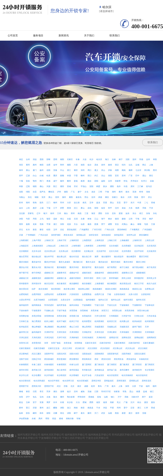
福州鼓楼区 (90, 300)
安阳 (91, 186)
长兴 (28, 229)
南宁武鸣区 (36, 273)
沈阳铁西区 (99, 354)
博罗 (48, 402)
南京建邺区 (74, 283)
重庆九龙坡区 (64, 262)
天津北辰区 (24, 337)
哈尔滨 (99, 159)
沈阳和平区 (49, 354)
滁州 (64, 197)
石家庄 (70, 159)
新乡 (105, 186)
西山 (112, 202)
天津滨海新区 (87, 337)
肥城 (84, 402)
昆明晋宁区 (24, 386)
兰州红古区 (139, 316)
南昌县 (90, 408)
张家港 (117, 391)
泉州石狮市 (124, 370)
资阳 (110, 175)
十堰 (21, 181)
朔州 (28, 202)
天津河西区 (74, 332)
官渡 (105, 202)
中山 (62, 170)
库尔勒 (147, 170)
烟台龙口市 (87, 256)
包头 (35, 397)
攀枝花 (51, 192)
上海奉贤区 (88, 246)
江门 (48, 202)
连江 (48, 408)
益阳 (103, 181)
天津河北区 (99, 332)
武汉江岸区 (67, 348)
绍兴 (124, 165)
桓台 (139, 402)
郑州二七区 (101, 278)
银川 (45, 213)
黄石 (151, 175)
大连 (84, 159)
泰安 (28, 391)
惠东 (153, 402)
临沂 (69, 391)
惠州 (35, 165)
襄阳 (71, 197)
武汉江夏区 (36, 354)
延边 (21, 402)
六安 (76, 165)
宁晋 (76, 175)
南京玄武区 (49, 283)
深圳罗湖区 (56, 235)
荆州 (62, 165)
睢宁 (76, 413)
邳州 (119, 408)
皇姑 (124, 208)
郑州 (73, 213)
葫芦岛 (42, 192)
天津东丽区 (124, 332)
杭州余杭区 (137, 321)
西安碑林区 (122, 229)
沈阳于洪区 (24, 359)
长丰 (55, 402)
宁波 (141, 386)
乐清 (76, 219)
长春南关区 (144, 359)
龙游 (69, 224)
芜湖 (134, 192)
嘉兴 (113, 386)
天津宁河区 (61, 337)
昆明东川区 (36, 386)
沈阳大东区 (74, 354)
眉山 (144, 175)
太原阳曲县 (78, 300)
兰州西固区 (114, 316)
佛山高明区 (87, 327)
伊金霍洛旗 (24, 418)
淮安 (21, 165)
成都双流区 (36, 278)
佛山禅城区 (36, 327)
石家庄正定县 (54, 348)
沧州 (93, 197)
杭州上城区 (49, 321)
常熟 (124, 391)
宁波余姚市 (24, 310)
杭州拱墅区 (87, 321)
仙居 (83, 224)
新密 (124, 413)
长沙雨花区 (61, 375)
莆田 (62, 186)
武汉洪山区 (130, 348)
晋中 (143, 197)
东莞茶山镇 (117, 310)
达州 (148, 159)
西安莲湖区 (61, 359)
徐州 (52, 213)
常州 (62, 202)
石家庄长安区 (90, 343)
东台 (134, 213)
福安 (98, 402)
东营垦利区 (36, 343)
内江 (96, 175)
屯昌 (146, 224)
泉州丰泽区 (24, 370)
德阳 (66, 192)
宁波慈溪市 (36, 310)
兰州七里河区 (100, 316)
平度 (112, 408)
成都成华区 (99, 273)
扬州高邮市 (36, 332)
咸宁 (55, 181)
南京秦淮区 (61, 283)
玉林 (28, 402)
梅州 (55, 202)
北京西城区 (126, 246)
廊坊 (107, 197)
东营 (46, 343)
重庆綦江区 (78, 262)
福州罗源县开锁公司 (146, 434)
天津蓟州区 (101, 337)
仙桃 (110, 413)
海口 (107, 159)
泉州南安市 (137, 370)
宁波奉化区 (149, 305)
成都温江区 (24, 278)
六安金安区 (99, 375)
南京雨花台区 (125, 283)
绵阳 (28, 192)
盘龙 (98, 202)
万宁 (119, 397)
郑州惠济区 (139, 278)
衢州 (121, 192)
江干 (55, 208)
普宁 (126, 408)
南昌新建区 (97, 289)
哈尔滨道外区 (142, 375)
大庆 (69, 202)
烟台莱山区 (61, 256)
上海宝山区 (149, 240)
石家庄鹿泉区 (25, 348)
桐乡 (110, 219)
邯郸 (48, 159)
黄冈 (28, 165)
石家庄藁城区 (148, 343)
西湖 (69, 208)
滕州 (89, 413)
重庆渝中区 (36, 262)
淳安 (144, 219)
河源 (48, 186)
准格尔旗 (70, 418)
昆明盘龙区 (109, 381)
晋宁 (126, 202)
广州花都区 (147, 229)
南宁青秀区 (112, 267)
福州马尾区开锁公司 (29, 434)
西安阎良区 (87, 359)
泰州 (21, 170)
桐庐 (151, 219)
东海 (148, 213)
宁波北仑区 (112, 305)
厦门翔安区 (149, 364)
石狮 (55, 413)
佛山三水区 (74, 327)
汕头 (130, 165)
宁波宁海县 (61, 310)
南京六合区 (151, 283)
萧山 (83, 208)
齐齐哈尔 (134, 181)
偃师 (130, 170)
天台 (76, 224)
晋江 (28, 408)
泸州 (59, 192)
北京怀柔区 (126, 251)
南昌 (80, 213)
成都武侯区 (87, 273)
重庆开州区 (74, 267)
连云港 (77, 202)
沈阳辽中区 (36, 359)
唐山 (28, 170)
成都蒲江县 (61, 278)
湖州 (114, 192)
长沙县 (70, 402)
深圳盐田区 (119, 235)
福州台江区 (103, 300)
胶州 (21, 408)
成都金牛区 (74, 273)
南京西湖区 (56, 289)
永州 (110, 181)
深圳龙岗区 (106, 235)
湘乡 (89, 181)
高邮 (112, 402)
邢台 (86, 197)
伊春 (110, 170)
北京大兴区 (114, 251)
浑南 (144, 208)
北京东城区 (114, 246)
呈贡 (119, 202)
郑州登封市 (36, 283)
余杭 (89, 208)
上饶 (151, 165)
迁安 (132, 408)
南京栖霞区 (112, 283)
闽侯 (76, 408)
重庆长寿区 (128, 262)
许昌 (126, 186)
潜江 (139, 408)
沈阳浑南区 (126, 354)
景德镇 (91, 397)
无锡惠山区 (112, 327)
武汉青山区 (117, 348)
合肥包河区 (49, 294)
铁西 (137, 208)
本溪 (69, 175)
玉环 (55, 229)
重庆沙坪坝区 (50, 262)
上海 (120, 386)
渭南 (126, 397)
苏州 (124, 175)
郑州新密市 (24, 283)
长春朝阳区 (24, 364)
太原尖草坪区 (25, 300)
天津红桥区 (112, 332)
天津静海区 (74, 337)
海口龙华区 (61, 370)
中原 (139, 202)
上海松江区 (63, 246)
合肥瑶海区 (24, 294)
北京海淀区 (139, 246)
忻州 (21, 202)
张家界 (118, 181)
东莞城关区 (87, 316)
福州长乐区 (141, 300)
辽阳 (28, 186)
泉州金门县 (112, 370)
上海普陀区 (87, 240)
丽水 (127, 192)
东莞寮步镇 (24, 316)
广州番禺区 (134, 229)
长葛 (62, 402)
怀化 (126, 181)
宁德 (107, 192)
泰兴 (83, 413)
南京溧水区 (24, 289)
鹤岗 (124, 170)
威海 (83, 391)
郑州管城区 (114, 278)
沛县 (105, 408)
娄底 (76, 181)
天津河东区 (61, 332)
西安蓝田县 (131, 359)
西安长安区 (106, 359)
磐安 (41, 229)
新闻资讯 (64, 35)
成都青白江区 (127, 273)
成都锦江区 (49, 273)
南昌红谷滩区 (111, 289)
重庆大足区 (90, 262)
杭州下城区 (61, 321)
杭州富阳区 (149, 321)
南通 (138, 391)
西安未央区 (68, 235)
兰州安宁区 (126, 316)
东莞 (21, 397)
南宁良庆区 (151, 267)
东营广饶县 (56, 343)
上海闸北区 (99, 240)
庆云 (150, 197)
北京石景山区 (50, 251)
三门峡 (140, 186)
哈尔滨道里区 (113, 375)
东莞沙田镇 (36, 316)
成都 (86, 386)
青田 (21, 224)
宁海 (137, 219)
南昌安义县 (137, 289)
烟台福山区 (36, 256)
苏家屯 (31, 213)
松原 (48, 175)
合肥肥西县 (87, 294)
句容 (28, 219)
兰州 (59, 213)
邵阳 (96, 181)
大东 (130, 208)
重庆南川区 (49, 267)
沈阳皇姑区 (87, 354)
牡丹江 (144, 181)
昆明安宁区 (49, 386)
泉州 (103, 165)
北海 (48, 397)
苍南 (41, 224)
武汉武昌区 (105, 348)
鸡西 (117, 170)
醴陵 (55, 408)
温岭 (55, 219)
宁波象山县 (49, 310)
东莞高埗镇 (129, 310)
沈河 (117, 208)
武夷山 (125, 224)
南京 (79, 386)
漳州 (83, 170)
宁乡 (98, 408)
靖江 (141, 213)
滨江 (76, 208)
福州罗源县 (61, 305)
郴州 (69, 181)
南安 (83, 408)
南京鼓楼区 (87, 283)
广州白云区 (109, 229)
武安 (103, 413)
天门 (96, 413)
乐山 (103, 175)
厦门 (35, 170)
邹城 (78, 418)
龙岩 (93, 192)
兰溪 (153, 224)
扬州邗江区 (24, 332)
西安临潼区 (72, 229)
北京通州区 (76, 251)
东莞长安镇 (61, 316)
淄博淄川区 (114, 337)
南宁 (121, 159)
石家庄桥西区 (119, 343)
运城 (137, 165)
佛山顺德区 (49, 327)
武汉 (59, 386)
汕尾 (106, 397)
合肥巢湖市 (61, 294)
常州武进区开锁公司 (123, 434)
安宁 (35, 402)
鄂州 (35, 181)
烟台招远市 (119, 256)
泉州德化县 (99, 370)
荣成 (153, 408)
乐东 (107, 213)
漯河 (132, 186)
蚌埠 (141, 192)
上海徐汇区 (49, 240)
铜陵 (37, 197)
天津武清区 (36, 337)
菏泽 (48, 391)
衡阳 (41, 165)
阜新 (21, 186)
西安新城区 (49, 359)
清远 (35, 159)
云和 (130, 219)
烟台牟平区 (49, 256)
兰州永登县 (151, 316)
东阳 (62, 224)
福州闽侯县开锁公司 (99, 434)
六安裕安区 (74, 294)
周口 (89, 170)
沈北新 (22, 213)
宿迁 (117, 165)
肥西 (91, 402)
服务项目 (38, 35)
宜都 (144, 413)
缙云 (62, 219)
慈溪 (96, 224)
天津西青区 (137, 332)
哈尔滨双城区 (83, 381)
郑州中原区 (88, 278)
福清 (105, 402)
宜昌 (28, 181)
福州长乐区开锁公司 (52, 434)
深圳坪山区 (131, 235)
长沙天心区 (24, 375)
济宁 (28, 397)
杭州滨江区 (112, 321)
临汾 (89, 165)
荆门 (41, 181)
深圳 (127, 386)
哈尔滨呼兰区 (68, 381)
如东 (127, 213)
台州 (28, 159)
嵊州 (35, 413)
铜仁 (113, 397)
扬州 (41, 170)
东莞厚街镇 (49, 316)
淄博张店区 (126, 337)
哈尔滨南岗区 (127, 375)
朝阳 (35, 186)
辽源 (28, 175)
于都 (109, 294)
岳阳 (48, 170)
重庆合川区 (24, 267)
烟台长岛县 (74, 256)
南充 (84, 202)
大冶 (78, 402)
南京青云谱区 (69, 289)
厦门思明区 (87, 364)
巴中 (137, 175)
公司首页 (13, 35)
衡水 (122, 197)
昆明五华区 (96, 381)
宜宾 (117, 175)
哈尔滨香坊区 (25, 381)
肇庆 (76, 170)
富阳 (96, 208)
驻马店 (149, 186)
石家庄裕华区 (105, 343)
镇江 (152, 391)
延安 (151, 397)
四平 (21, 175)
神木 (41, 413)
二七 (146, 202)
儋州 (62, 397)
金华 (55, 165)
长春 (78, 159)
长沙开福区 (49, 375)
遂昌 (89, 224)
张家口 (115, 197)
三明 (100, 192)
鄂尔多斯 (71, 397)
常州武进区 (49, 305)
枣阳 (47, 418)
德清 (117, 219)
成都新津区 (49, 278)
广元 (73, 192)
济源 (35, 408)
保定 (21, 159)
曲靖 (110, 165)
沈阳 (127, 159)
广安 (130, 175)
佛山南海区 (61, 327)
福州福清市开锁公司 (76, 434)
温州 (134, 159)
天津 (147, 327)
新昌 (35, 229)
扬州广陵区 (137, 327)
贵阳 (41, 159)
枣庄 (41, 391)
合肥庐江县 (99, 294)
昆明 (55, 159)
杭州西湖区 (99, 321)
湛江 (69, 170)
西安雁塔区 (74, 359)
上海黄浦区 (24, 240)
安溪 (41, 402)
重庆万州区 (144, 256)
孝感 (48, 181)
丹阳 (35, 219)
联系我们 (115, 35)
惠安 (146, 402)
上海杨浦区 (124, 240)
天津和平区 (49, 332)
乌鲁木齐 (135, 397)
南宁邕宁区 (24, 273)
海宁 (103, 219)
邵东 (28, 413)
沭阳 (69, 413)
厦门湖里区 (112, 364)
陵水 (55, 397)
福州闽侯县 (36, 305)
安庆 (43, 197)
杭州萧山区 (124, 321)
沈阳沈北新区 (140, 354)
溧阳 (100, 213)
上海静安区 (74, 240)
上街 (28, 208)
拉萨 (33, 289)
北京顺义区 (88, 251)
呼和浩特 (81, 397)
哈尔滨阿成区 (39, 381)
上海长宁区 (61, 240)
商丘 (144, 165)
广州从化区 (43, 235)
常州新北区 (87, 370)
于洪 (151, 208)
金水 (21, 208)
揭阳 (69, 165)
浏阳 (62, 408)
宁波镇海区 (124, 305)
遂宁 (80, 192)
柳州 (83, 175)
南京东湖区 (43, 289)
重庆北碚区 (99, 267)
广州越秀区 (84, 229)
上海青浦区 (76, 246)
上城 (41, 208)
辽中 (38, 213)
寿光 (62, 413)
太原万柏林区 (39, 300)
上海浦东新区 (37, 246)
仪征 (62, 229)
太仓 (86, 192)
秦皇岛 (79, 197)
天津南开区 (87, 332)
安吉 (117, 224)
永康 (83, 219)
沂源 (21, 235)
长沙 (91, 159)
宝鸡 (41, 397)
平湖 (48, 224)
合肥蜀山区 (149, 289)
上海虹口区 (112, 240)
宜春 (55, 170)
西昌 (117, 413)
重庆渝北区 (103, 262)
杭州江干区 (74, 321)
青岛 (100, 386)
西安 (96, 359)
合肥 (48, 165)
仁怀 (146, 408)
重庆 (55, 175)
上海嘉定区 (24, 246)
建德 (124, 219)
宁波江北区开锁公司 (73, 438)
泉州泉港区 (49, 370)
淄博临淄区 (139, 337)
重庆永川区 (36, 267)
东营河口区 (24, 343)
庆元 (21, 229)
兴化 (155, 213)
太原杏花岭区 (119, 294)
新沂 (130, 413)
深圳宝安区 (93, 235)
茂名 (96, 165)
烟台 (66, 213)
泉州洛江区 (36, 370)
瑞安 (48, 219)
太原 (134, 386)
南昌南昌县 (124, 289)
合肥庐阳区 (36, 294)
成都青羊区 (61, 273)
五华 (91, 202)
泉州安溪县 (74, 370)
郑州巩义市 (151, 278)
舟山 (103, 170)
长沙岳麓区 (36, 375)
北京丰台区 (36, 251)
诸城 (61, 418)
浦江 (55, 224)
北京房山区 (63, 251)
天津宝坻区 (49, 337)
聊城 (21, 391)
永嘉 (69, 219)
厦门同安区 (137, 364)
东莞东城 (94, 310)
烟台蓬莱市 (106, 256)
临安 (103, 208)
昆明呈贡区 (146, 381)
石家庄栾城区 (39, 348)
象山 (132, 224)
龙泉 (35, 224)
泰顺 (139, 224)
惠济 (35, 208)
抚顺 (62, 175)
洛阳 (83, 165)
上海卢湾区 (36, 240)
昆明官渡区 (121, 381)
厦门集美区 (124, 364)
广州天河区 (97, 229)
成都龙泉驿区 (113, 273)
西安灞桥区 (144, 235)
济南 (65, 386)
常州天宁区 (106, 391)
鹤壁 (98, 186)
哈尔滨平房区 (54, 381)
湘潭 (96, 256)
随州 (62, 181)
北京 (72, 386)
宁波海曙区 (87, 305)
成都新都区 (141, 273)
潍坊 (55, 391)
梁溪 (121, 213)
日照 (35, 391)
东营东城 (67, 343)
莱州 (41, 408)
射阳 (48, 413)
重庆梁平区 (87, 267)
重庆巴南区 (115, 262)
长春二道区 (36, 364)
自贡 (35, 192)
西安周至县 (119, 359)
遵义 (96, 170)
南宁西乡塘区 (138, 267)
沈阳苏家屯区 (113, 354)
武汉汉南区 (143, 348)
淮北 (30, 197)
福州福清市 (24, 305)
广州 (107, 386)
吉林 (114, 159)
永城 (33, 418)
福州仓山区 (115, 300)
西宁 (144, 397)
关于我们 (89, 35)
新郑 (137, 413)
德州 (154, 386)
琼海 (99, 397)
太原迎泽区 (146, 294)
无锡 (89, 391)
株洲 (83, 181)
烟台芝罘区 (24, 256)
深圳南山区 (81, 235)
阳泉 (136, 197)
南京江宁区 (139, 283)
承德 (100, 197)
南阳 (62, 159)
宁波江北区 (99, 305)
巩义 (119, 402)
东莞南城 (84, 310)
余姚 (152, 181)
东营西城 (78, 343)
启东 (114, 213)
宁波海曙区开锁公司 (50, 438)
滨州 (76, 391)
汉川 (132, 402)
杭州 (93, 386)
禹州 (40, 418)
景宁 (103, 224)
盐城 (145, 391)
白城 (41, 175)
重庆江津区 (141, 262)
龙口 (69, 408)
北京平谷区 (139, 251)
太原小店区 (133, 294)
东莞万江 (105, 310)
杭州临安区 (24, 327)
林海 (89, 219)
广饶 (126, 402)
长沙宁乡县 (87, 375)
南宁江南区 (124, 267)
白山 (35, 175)
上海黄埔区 (99, 283)
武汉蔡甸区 (24, 354)
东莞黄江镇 (74, 316)
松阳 (48, 229)
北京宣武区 (151, 246)
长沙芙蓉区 (149, 370)
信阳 (21, 192)
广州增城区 (30, 235)
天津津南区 (149, 332)
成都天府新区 (75, 278)
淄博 (62, 391)
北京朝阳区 (24, 251)
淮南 (148, 192)
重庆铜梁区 (61, 267)
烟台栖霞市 (131, 256)
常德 (141, 159)
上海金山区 (51, 246)
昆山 (131, 391)
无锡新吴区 (124, 327)
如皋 (21, 413)
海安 (93, 213)
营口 (89, 175)
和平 (110, 208)
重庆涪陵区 (24, 262)
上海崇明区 (101, 246)
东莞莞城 (73, 310)
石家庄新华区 (134, 343)
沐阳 (21, 219)
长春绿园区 (49, 364)
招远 (54, 418)
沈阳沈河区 (61, 354)
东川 (132, 202)
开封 (76, 186)
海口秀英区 (36, 321)
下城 (48, 208)
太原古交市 (65, 300)
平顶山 (83, 186)
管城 (153, 202)
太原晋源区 (53, 300)
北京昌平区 (101, 251)
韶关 (41, 202)
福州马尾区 (128, 300)
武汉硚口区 (80, 348)
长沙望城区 (74, 375)
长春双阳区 (61, 364)
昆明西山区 (134, 381)
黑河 (155, 170)
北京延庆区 (151, 251)
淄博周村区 (151, 337)
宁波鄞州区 (137, 305)
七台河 (138, 170)
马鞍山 (22, 197)
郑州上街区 (126, 278)
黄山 (50, 197)
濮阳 (112, 186)
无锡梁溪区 (99, 327)
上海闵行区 (137, 240)
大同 (129, 197)
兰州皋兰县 (24, 321)
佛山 (41, 186)
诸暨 (110, 224)
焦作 (119, 186)
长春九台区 (74, 364)
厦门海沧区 (99, 364)
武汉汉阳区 (92, 348)
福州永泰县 (74, 305)
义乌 (41, 219)
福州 (148, 386)
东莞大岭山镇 (143, 310)
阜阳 (155, 159)
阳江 (55, 186)
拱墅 (62, 208)
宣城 (69, 186)
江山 (96, 219)
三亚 (86, 213)
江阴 (96, 391)
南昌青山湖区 (84, 289)
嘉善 (28, 224)
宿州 (57, 197)
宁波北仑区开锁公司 (97, 438)
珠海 (35, 202)
